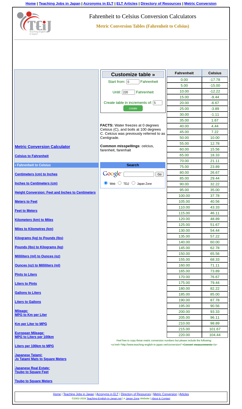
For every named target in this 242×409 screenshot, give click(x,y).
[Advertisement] (121, 55)
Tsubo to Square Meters (34, 381)
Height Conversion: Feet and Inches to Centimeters (55, 192)
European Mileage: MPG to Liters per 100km (34, 335)
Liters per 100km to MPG (34, 346)
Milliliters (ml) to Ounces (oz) (37, 256)
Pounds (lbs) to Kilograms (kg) (39, 247)
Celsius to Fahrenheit (32, 156)
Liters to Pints (26, 284)
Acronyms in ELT (98, 3)
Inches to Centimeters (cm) (36, 183)
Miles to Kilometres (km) (34, 229)
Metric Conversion (200, 3)
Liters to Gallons (28, 302)
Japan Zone (132, 398)
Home (30, 3)
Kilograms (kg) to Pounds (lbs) (39, 238)
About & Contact (160, 398)
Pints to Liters (26, 274)
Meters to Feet (26, 202)
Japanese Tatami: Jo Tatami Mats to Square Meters (41, 357)
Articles (184, 394)
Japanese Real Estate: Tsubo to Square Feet (32, 370)
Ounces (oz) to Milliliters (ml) (37, 265)
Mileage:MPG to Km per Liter (31, 313)
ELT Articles (126, 3)
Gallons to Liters (28, 293)
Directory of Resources (161, 3)
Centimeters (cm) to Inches (36, 174)
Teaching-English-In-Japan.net (104, 398)
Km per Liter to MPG (31, 324)
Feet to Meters (26, 211)
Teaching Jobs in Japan (59, 3)
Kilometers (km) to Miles (34, 220)
